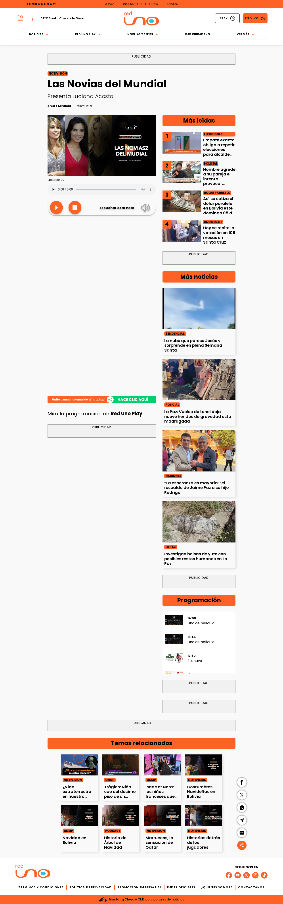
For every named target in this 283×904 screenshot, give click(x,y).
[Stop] (75, 208)
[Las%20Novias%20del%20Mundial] (102, 399)
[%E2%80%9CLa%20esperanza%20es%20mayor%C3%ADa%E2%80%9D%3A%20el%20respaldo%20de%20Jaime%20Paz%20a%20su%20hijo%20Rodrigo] (199, 450)
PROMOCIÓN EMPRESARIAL (139, 887)
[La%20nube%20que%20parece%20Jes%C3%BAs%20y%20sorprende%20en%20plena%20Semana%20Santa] (199, 308)
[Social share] (242, 845)
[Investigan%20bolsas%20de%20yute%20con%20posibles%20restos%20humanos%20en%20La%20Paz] (199, 521)
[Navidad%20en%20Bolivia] (79, 815)
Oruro (176, 4)
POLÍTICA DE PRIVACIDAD (90, 887)
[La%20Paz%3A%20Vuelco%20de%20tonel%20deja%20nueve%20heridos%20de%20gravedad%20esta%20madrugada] (199, 379)
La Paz (112, 4)
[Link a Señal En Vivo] (255, 18)
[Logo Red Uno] (141, 18)
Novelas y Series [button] (142, 34)
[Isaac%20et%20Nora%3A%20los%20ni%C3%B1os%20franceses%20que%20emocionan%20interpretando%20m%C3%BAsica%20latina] (162, 764)
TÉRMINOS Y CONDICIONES (40, 887)
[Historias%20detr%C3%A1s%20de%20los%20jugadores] (203, 815)
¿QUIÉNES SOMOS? (216, 887)
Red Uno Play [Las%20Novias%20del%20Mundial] (126, 413)
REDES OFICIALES (181, 887)
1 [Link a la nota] (167, 136)
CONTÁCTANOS (251, 887)
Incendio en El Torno (144, 4)
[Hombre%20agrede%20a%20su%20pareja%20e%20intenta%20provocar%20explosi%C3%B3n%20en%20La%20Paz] (182, 172)
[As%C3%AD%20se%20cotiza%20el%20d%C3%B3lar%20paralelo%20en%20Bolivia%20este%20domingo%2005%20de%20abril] (182, 201)
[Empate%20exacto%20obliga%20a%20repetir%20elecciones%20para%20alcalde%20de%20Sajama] (182, 143)
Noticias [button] (38, 34)
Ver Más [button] (245, 34)
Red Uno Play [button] (88, 34)
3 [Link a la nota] (166, 194)
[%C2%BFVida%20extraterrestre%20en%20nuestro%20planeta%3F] (79, 764)
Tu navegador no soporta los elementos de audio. (102, 189)
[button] (20, 18)
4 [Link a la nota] (167, 224)
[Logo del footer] (32, 871)
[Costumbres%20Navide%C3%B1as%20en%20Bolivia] (203, 764)
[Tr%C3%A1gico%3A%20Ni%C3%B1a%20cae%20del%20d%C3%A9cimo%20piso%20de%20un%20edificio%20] (121, 764)
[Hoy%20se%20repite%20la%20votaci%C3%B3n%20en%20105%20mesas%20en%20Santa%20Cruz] (182, 230)
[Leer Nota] (56, 208)
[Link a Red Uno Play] (227, 18)
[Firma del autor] (59, 106)
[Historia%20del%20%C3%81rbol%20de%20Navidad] (121, 815)
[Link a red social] (229, 875)
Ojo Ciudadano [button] (197, 34)
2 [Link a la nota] (166, 165)
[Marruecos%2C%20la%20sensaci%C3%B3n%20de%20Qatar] (162, 815)
